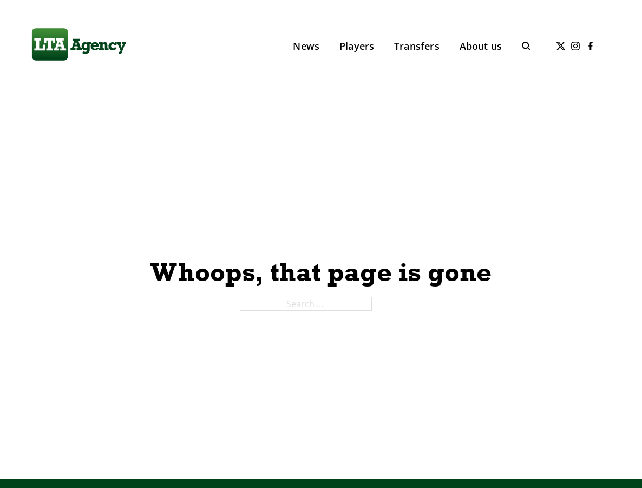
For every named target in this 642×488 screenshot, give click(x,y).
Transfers (417, 46)
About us (481, 46)
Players (356, 46)
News (306, 46)
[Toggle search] (526, 46)
